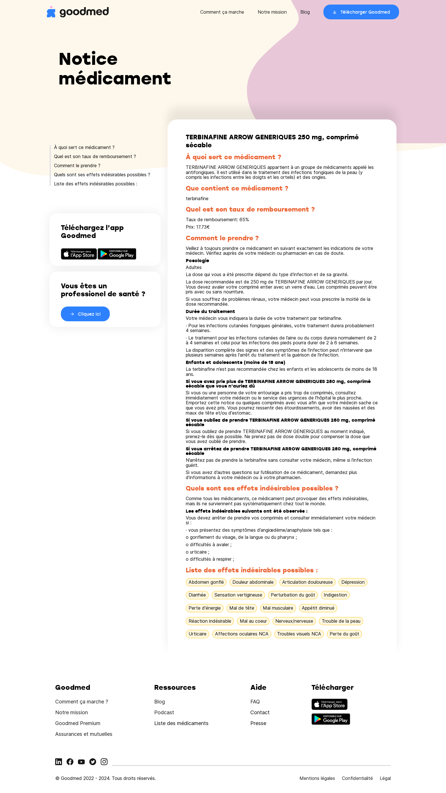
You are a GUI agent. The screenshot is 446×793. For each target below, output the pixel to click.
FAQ (255, 702)
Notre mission (272, 12)
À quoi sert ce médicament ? (84, 147)
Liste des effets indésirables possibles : (95, 183)
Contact (260, 712)
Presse (258, 723)
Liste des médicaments (181, 723)
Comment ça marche (222, 12)
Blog (305, 12)
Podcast (164, 712)
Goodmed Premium (77, 723)
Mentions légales (317, 778)
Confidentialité (357, 778)
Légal (385, 778)
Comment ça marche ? (81, 702)
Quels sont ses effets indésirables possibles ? (102, 174)
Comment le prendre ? (77, 165)
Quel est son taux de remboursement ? (95, 156)
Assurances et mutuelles (83, 734)
